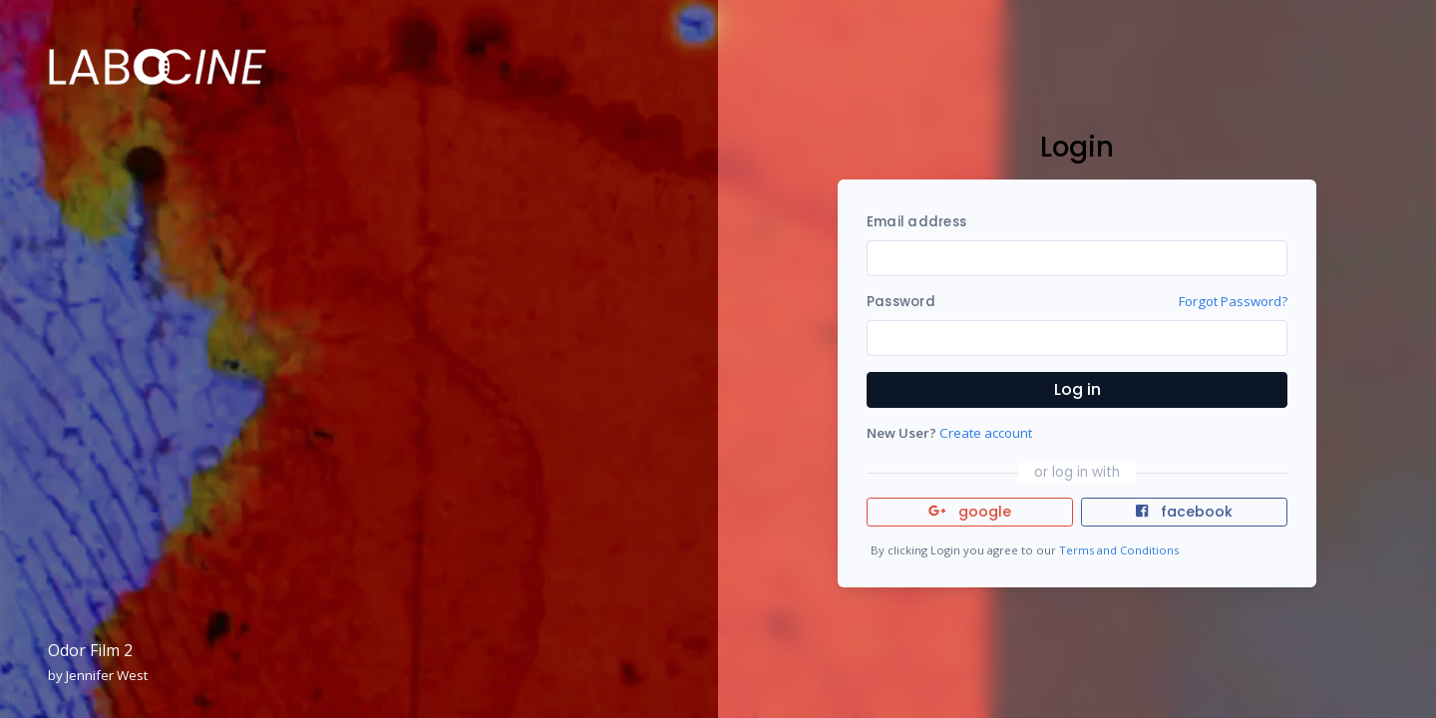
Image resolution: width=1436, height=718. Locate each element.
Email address (916, 221)
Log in (1077, 389)
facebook (1184, 512)
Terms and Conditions (1119, 549)
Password (901, 301)
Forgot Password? (1233, 301)
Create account (985, 433)
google (969, 512)
